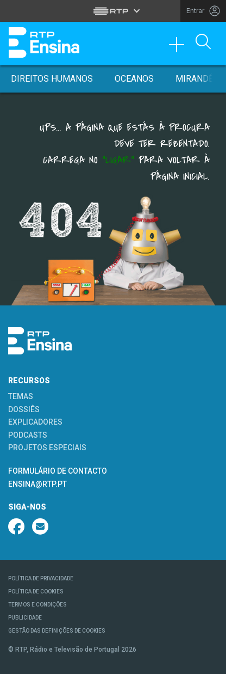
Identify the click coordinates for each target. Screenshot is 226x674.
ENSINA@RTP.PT (37, 484)
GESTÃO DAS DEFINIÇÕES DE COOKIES (56, 631)
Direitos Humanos (52, 78)
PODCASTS (27, 435)
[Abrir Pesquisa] (203, 42)
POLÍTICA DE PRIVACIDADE (40, 578)
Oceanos (134, 78)
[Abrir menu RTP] (113, 11)
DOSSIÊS (24, 409)
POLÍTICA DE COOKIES (36, 592)
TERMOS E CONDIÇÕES (37, 605)
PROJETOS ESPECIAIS (47, 447)
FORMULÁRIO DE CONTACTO (57, 471)
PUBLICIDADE (25, 618)
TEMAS (20, 396)
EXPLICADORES (35, 422)
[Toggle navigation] (180, 47)
